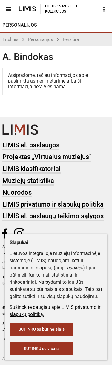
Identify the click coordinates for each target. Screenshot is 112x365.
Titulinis (10, 39)
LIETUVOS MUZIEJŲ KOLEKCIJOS (61, 8)
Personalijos (40, 39)
